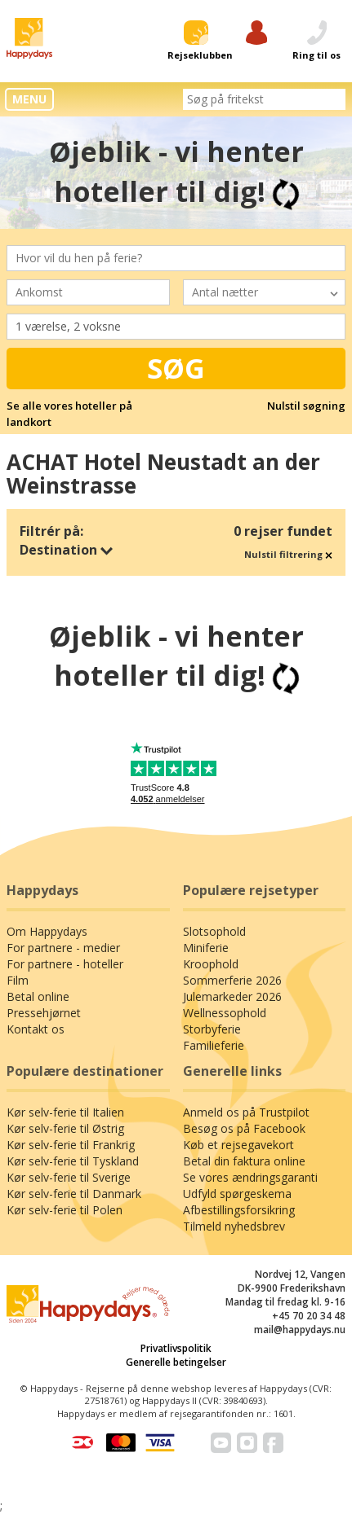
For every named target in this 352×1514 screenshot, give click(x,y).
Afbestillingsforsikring (239, 1210)
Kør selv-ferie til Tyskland (73, 1161)
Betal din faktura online (244, 1161)
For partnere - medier (63, 947)
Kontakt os (36, 1029)
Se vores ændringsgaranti (250, 1177)
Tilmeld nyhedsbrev (234, 1226)
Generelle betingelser (176, 1362)
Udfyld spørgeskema (237, 1193)
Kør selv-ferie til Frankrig (71, 1144)
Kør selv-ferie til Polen (65, 1210)
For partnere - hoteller (65, 964)
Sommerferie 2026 (232, 980)
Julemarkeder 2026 (232, 996)
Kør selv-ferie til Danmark (74, 1193)
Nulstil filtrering (288, 554)
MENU (29, 99)
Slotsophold (214, 931)
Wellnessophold (224, 1012)
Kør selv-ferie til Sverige (69, 1177)
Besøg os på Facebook (244, 1128)
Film (18, 980)
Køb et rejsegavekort (238, 1144)
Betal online (38, 996)
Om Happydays (47, 931)
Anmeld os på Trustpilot (246, 1112)
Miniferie (206, 947)
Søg (176, 368)
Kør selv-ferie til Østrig (65, 1128)
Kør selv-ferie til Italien (65, 1112)
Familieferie (213, 1045)
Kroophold (210, 964)
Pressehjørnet (44, 1012)
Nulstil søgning (306, 405)
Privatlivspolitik (176, 1348)
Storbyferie (212, 1029)
